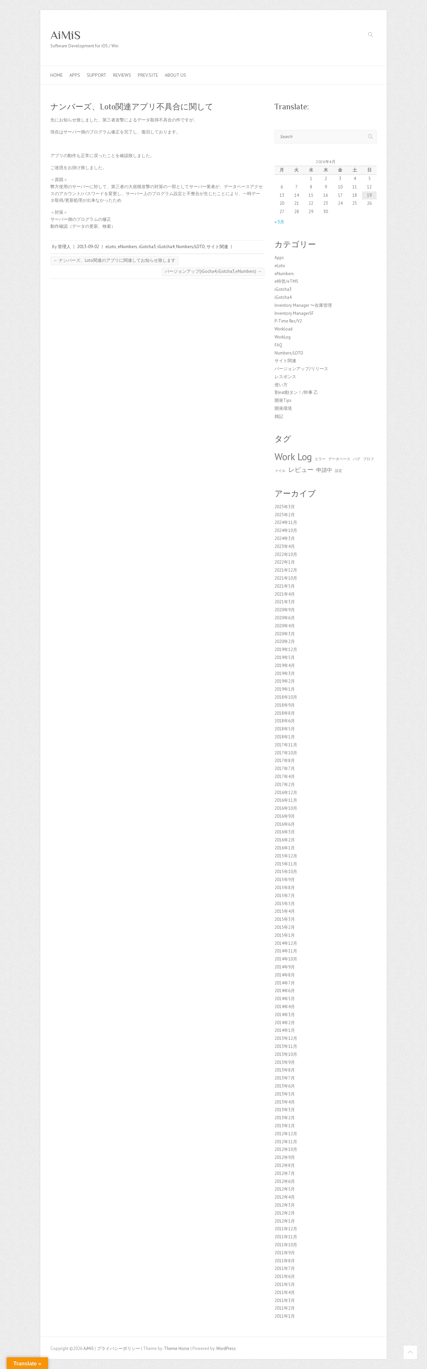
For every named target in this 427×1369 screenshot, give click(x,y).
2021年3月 (285, 602)
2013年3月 (285, 1110)
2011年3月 (285, 1300)
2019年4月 (285, 665)
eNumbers (127, 246)
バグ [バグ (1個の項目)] (356, 459)
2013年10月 (286, 1054)
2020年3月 (285, 634)
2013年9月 (285, 1062)
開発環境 (283, 408)
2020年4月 (285, 626)
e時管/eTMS (286, 281)
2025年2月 (285, 515)
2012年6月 (285, 1181)
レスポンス (285, 377)
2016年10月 (286, 808)
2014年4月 (285, 1006)
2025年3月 (285, 507)
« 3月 (279, 222)
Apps (74, 75)
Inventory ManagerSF (294, 313)
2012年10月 (286, 1149)
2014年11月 (286, 951)
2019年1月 (285, 689)
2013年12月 (286, 1038)
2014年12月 (286, 943)
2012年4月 (285, 1197)
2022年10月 (286, 554)
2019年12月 (286, 649)
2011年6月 (285, 1276)
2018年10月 (286, 697)
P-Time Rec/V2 (288, 321)
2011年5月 (285, 1284)
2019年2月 (285, 681)
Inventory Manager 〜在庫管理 (303, 305)
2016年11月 (286, 800)
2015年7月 (285, 895)
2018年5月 (285, 729)
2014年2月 (285, 1022)
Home (56, 75)
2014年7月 (285, 983)
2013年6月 (285, 1086)
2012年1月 (285, 1221)
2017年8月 (285, 760)
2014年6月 (285, 990)
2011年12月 (286, 1229)
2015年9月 (285, 879)
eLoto (110, 246)
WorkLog (283, 337)
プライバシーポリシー (118, 1348)
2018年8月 (285, 713)
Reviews (122, 75)
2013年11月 (286, 1046)
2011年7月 (285, 1268)
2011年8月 (285, 1261)
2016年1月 (285, 848)
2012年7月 (285, 1173)
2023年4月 (285, 546)
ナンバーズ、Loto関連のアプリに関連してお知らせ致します (114, 260)
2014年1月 (285, 1030)
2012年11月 (286, 1142)
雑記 (279, 416)
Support (96, 75)
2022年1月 (285, 562)
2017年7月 (285, 768)
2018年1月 (285, 737)
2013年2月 (285, 1118)
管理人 (64, 246)
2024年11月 (286, 522)
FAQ (278, 345)
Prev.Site (148, 75)
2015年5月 (285, 903)
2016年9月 (285, 816)
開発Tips (283, 400)
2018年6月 (285, 721)
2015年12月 (286, 856)
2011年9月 (285, 1253)
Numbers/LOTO (190, 246)
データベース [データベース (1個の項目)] (339, 459)
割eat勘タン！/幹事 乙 (296, 392)
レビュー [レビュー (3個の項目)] (301, 469)
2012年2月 (285, 1213)
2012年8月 (285, 1165)
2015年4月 (285, 911)
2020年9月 (285, 610)
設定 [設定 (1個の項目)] (338, 470)
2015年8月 (285, 887)
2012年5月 (285, 1189)
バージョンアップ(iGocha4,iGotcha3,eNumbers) (213, 271)
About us (175, 75)
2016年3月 (285, 832)
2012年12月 (286, 1134)
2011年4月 (285, 1292)
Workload (284, 329)
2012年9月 (285, 1157)
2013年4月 (285, 1102)
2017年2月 (285, 784)
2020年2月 (285, 641)
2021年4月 (285, 594)
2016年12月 (286, 792)
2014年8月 (285, 975)
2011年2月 (285, 1308)
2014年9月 (285, 967)
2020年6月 (285, 618)
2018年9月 (285, 705)
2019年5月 (285, 657)
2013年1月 (285, 1126)
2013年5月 (285, 1094)
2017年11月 (286, 745)
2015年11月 (286, 864)
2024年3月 (285, 538)
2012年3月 (285, 1205)
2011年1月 (285, 1316)
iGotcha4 (165, 246)
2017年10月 (286, 753)
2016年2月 (285, 840)
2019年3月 (285, 673)
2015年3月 (285, 919)
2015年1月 (285, 935)
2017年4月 (285, 776)
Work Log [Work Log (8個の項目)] (293, 456)
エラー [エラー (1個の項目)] (320, 459)
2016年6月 (285, 824)
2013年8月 (285, 1070)
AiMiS (65, 35)
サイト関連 (217, 246)
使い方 (281, 385)
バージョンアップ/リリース (301, 369)
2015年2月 (285, 927)
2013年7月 (285, 1078)
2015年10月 (286, 871)
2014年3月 (285, 1014)
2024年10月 (286, 530)
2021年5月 (285, 586)
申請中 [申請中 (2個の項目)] (324, 470)
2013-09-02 (88, 246)
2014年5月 (285, 998)
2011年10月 (286, 1245)
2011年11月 (286, 1237)
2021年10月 (286, 578)
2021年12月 (286, 570)
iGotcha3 (147, 246)
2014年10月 (286, 959)
